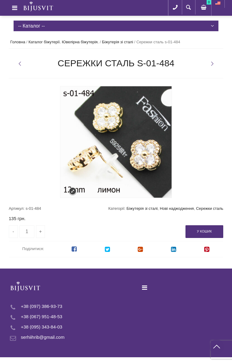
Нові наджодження (177, 208)
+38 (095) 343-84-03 (41, 326)
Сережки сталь (209, 208)
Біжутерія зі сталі (117, 42)
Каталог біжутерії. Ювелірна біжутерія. (63, 42)
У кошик (204, 231)
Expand (72, 191)
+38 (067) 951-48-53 (41, 316)
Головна (17, 42)
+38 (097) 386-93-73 (41, 306)
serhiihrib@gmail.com (42, 337)
